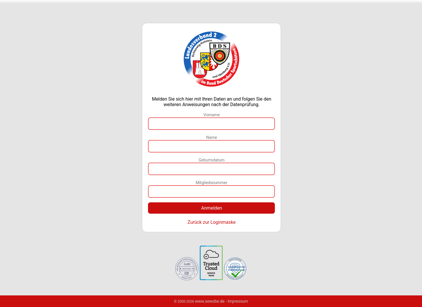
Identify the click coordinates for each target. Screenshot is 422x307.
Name (211, 137)
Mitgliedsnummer (212, 182)
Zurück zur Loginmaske (211, 222)
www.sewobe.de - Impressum (221, 301)
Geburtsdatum (212, 160)
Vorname (211, 114)
